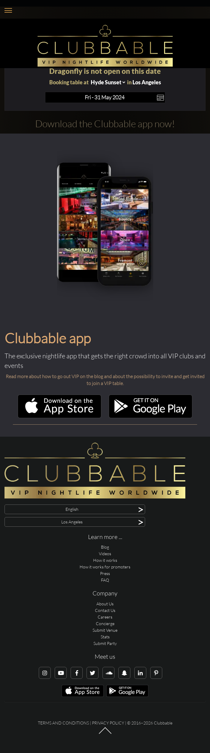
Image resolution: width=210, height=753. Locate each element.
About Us (105, 603)
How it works (105, 560)
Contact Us (105, 610)
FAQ (105, 580)
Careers (105, 616)
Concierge (105, 623)
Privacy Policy (108, 722)
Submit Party (105, 643)
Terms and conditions (63, 722)
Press (105, 573)
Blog (105, 547)
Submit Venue (105, 630)
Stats (105, 636)
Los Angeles (146, 82)
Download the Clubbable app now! (105, 123)
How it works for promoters (105, 566)
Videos (105, 553)
